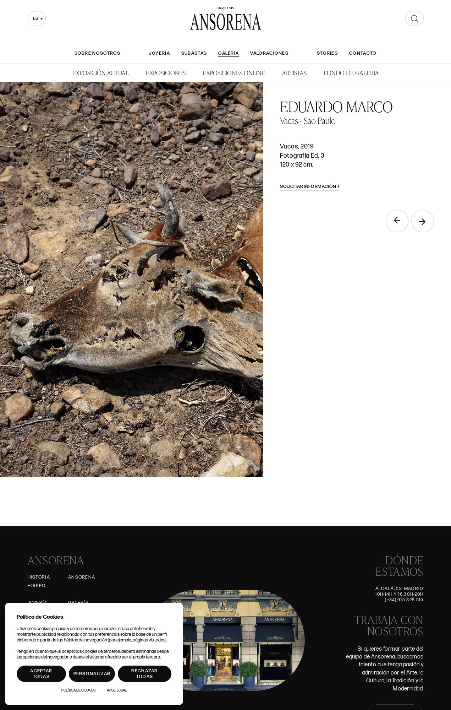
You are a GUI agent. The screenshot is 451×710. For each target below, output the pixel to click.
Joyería (159, 53)
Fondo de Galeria (351, 72)
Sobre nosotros (98, 53)
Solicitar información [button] (310, 186)
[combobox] (36, 18)
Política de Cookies (78, 690)
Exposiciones (166, 72)
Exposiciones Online (234, 72)
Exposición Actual (100, 72)
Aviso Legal (117, 690)
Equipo (37, 586)
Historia (39, 577)
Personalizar (92, 674)
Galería (228, 53)
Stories (327, 53)
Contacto (362, 53)
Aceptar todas (41, 673)
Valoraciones (269, 53)
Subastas (194, 53)
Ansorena (81, 577)
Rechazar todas (144, 673)
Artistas (294, 72)
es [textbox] (35, 18)
